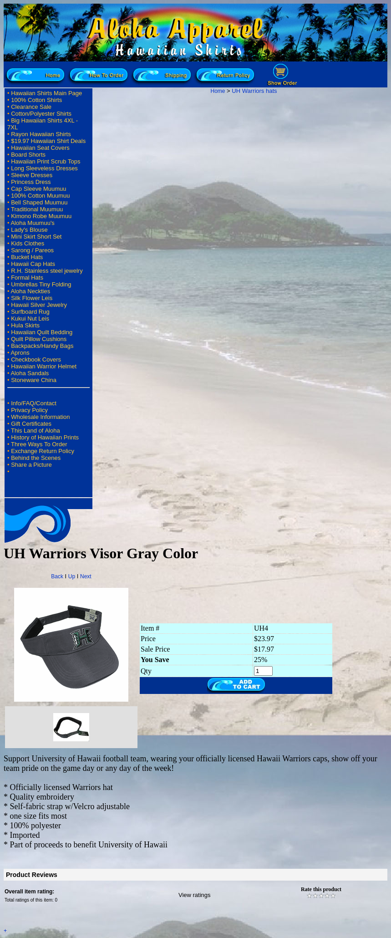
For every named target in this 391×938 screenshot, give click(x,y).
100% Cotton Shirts (36, 100)
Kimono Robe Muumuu (41, 216)
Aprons (19, 352)
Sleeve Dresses (31, 175)
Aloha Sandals (29, 373)
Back (57, 576)
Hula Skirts (25, 325)
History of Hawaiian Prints (45, 437)
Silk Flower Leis (31, 298)
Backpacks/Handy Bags (42, 345)
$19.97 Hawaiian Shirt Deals (48, 141)
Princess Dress (31, 181)
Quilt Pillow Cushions (38, 339)
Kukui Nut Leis (30, 318)
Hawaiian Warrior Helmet (43, 366)
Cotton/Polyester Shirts (41, 113)
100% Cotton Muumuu (40, 195)
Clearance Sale (31, 106)
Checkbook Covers (36, 359)
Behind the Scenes (36, 457)
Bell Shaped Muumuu (39, 202)
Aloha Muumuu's (32, 222)
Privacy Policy (29, 410)
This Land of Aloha (35, 430)
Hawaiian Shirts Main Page (46, 93)
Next (85, 576)
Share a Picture (31, 464)
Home (217, 91)
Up (71, 576)
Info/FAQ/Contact (33, 403)
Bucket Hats (27, 257)
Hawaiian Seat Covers (40, 147)
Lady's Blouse (29, 229)
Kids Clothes (27, 243)
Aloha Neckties (30, 291)
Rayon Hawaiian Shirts (41, 134)
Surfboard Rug (30, 311)
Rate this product (321, 889)
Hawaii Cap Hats (33, 263)
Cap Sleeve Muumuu (38, 188)
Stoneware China (33, 380)
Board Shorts (28, 154)
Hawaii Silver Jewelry (39, 304)
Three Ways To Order (39, 444)
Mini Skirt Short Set (36, 236)
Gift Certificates (31, 423)
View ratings (194, 895)
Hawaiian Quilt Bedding (41, 332)
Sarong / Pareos (32, 250)
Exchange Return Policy (42, 451)
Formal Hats (27, 277)
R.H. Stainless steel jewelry (47, 270)
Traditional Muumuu (37, 209)
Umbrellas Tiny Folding (41, 284)
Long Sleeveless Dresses (44, 168)
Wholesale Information (40, 416)
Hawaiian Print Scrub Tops (45, 161)
